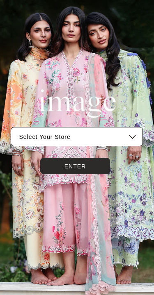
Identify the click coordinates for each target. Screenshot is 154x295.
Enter (75, 166)
